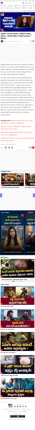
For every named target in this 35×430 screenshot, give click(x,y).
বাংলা (17, 0)
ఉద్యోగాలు (3, 8)
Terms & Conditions (23, 411)
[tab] (13, 281)
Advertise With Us (17, 409)
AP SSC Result (17, 8)
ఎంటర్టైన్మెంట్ (16, 6)
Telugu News (3, 11)
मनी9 (30, 0)
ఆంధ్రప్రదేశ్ (23, 6)
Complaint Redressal (26, 409)
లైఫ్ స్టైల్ (30, 6)
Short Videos (5, 212)
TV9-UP (33, 0)
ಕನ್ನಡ (8, 0)
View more (30, 212)
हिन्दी (5, 0)
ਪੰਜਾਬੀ (20, 0)
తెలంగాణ (27, 6)
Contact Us (5, 409)
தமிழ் (23, 0)
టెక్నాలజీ (7, 8)
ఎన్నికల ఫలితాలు (10, 6)
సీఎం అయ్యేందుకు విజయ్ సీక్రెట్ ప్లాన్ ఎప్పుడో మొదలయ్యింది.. (12, 252)
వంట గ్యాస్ (30, 8)
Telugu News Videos (11, 11)
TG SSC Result (24, 8)
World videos (18, 11)
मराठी (10, 0)
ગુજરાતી (13, 0)
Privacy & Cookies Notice (13, 411)
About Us (11, 409)
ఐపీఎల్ (19, 6)
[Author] (2, 41)
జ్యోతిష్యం (11, 8)
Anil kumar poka (6, 41)
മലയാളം (26, 0)
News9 (2, 0)
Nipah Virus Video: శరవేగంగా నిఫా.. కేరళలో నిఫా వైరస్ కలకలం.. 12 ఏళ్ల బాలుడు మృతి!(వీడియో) (17, 121)
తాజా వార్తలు (5, 6)
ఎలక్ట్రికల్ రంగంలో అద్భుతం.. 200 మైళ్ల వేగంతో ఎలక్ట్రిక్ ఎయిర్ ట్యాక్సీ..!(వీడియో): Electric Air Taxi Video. (16, 127)
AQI (28, 3)
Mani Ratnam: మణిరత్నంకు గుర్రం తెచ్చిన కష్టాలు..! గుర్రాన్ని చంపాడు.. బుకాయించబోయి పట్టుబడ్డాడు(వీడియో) (17, 133)
